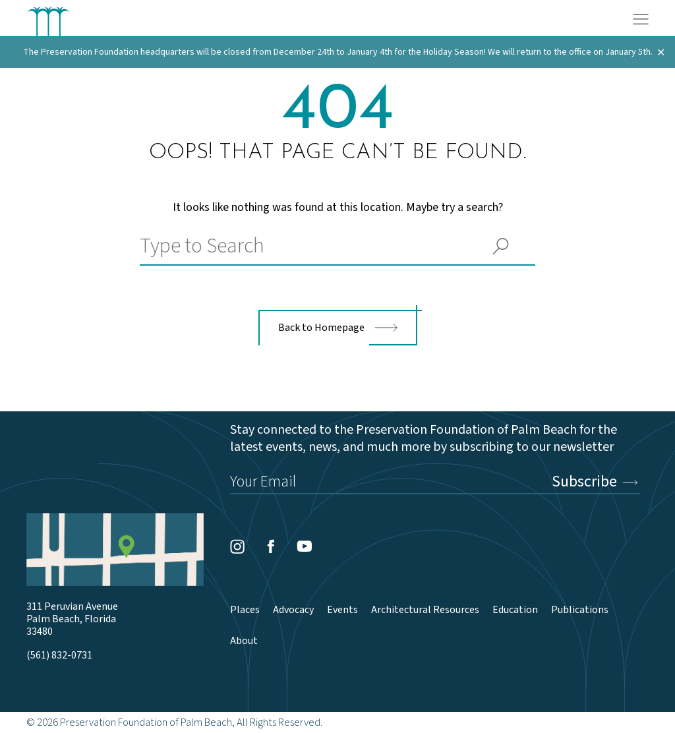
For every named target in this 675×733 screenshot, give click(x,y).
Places (245, 610)
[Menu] (641, 19)
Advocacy (293, 610)
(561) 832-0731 (59, 655)
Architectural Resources (425, 610)
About (244, 641)
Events (342, 610)
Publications (579, 610)
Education (515, 610)
